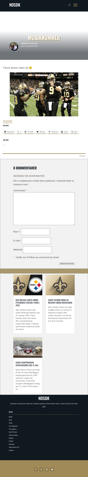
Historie (11, 438)
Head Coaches (13, 435)
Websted (17, 249)
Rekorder (11, 444)
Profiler (11, 441)
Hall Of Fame (13, 432)
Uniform (11, 450)
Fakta (10, 423)
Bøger (11, 417)
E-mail (17, 240)
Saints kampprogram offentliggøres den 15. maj (27, 364)
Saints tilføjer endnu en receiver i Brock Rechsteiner (60, 301)
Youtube (7, 120)
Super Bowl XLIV (14, 447)
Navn (16, 231)
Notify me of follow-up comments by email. (37, 257)
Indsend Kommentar (67, 263)
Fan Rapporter (13, 426)
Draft (10, 420)
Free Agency (12, 429)
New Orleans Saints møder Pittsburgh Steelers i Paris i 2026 (28, 303)
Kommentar (20, 190)
